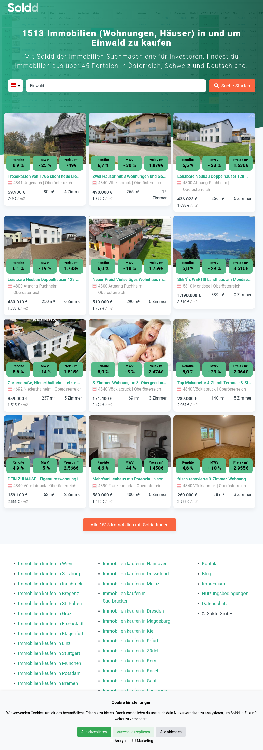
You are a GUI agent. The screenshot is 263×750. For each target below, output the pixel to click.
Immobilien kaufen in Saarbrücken (124, 597)
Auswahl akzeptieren (133, 732)
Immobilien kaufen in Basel (130, 670)
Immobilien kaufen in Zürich (131, 650)
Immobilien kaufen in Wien (45, 563)
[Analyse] (111, 740)
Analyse (118, 741)
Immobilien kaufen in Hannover (134, 563)
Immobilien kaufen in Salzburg (49, 573)
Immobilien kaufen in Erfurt (130, 640)
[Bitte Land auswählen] (15, 85)
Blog (206, 573)
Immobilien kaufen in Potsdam (49, 673)
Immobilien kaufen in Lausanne (135, 690)
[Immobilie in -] (45, 176)
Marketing (142, 741)
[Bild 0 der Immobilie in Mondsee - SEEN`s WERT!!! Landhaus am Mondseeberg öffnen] (214, 241)
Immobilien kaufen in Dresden (133, 611)
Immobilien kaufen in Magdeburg (136, 621)
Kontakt (210, 563)
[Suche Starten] (232, 85)
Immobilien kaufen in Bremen (48, 683)
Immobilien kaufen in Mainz (131, 583)
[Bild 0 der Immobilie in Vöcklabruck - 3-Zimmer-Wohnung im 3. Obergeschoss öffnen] (130, 345)
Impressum (213, 583)
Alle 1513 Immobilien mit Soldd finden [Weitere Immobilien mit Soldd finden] (130, 524)
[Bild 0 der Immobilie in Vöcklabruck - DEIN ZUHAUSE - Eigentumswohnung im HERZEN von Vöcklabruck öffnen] (45, 441)
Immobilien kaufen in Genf (130, 680)
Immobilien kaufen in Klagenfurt (50, 633)
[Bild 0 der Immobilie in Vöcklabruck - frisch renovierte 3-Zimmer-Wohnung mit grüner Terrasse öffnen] (214, 441)
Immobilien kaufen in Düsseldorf (136, 573)
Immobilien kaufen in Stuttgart (49, 653)
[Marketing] (134, 740)
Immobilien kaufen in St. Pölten (50, 603)
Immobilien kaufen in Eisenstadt (51, 623)
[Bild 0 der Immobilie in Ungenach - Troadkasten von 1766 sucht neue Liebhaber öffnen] (45, 138)
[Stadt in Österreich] (116, 85)
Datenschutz (215, 603)
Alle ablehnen (171, 732)
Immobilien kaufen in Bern (129, 660)
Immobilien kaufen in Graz (44, 613)
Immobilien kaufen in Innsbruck (50, 583)
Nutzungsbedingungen (225, 593)
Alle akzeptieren (94, 732)
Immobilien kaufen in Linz (44, 643)
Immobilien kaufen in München (49, 663)
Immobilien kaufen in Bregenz (48, 593)
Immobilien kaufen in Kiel (128, 631)
